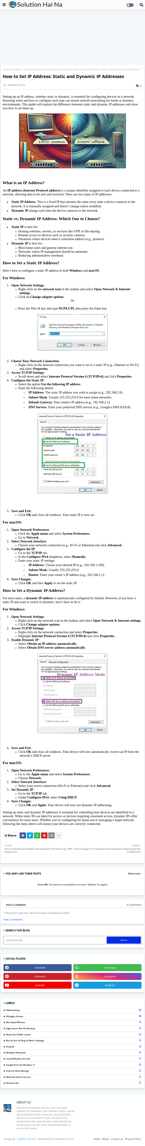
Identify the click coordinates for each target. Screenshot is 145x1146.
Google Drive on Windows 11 (73, 1064)
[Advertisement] (72, 37)
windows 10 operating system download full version (41, 69)
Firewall (73, 1046)
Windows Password (73, 1052)
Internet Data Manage (73, 1070)
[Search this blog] (55, 940)
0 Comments (134, 904)
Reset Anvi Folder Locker (73, 1034)
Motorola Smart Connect (73, 1076)
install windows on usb (73, 1058)
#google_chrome (73, 1016)
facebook (40, 967)
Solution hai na (26, 1139)
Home (6, 69)
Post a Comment (13, 919)
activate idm (73, 1082)
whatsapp (110, 967)
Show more (134, 873)
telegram (110, 985)
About (105, 1139)
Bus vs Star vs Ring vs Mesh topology (73, 1040)
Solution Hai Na (65, 1139)
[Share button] (59, 835)
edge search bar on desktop (73, 1028)
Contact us (117, 1139)
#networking (73, 1010)
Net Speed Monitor (73, 1022)
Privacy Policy (133, 1139)
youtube (40, 985)
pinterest (40, 976)
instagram (110, 976)
